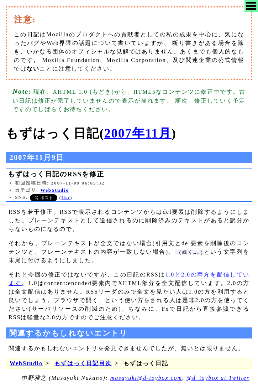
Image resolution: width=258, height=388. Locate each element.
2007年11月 (138, 133)
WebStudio (54, 190)
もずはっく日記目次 (83, 363)
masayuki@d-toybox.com (146, 378)
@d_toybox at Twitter (217, 378)
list (66, 197)
